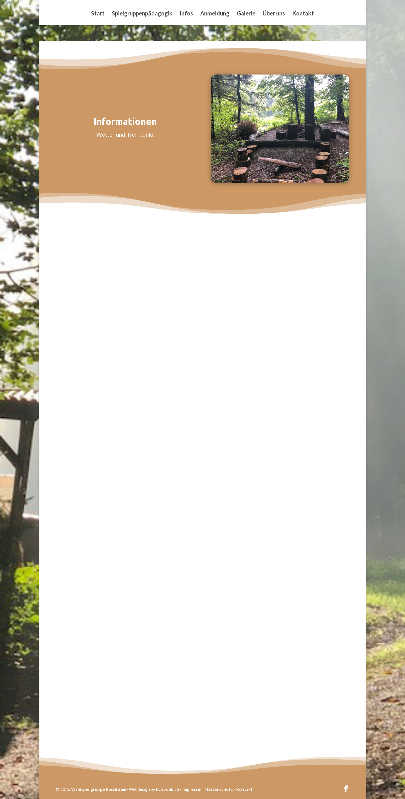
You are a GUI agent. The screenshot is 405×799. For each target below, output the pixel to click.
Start (98, 14)
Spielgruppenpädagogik (142, 14)
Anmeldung (215, 14)
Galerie (246, 14)
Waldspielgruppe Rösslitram (98, 789)
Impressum (193, 789)
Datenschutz (220, 789)
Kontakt (303, 14)
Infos (186, 14)
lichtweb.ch (167, 789)
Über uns (274, 14)
